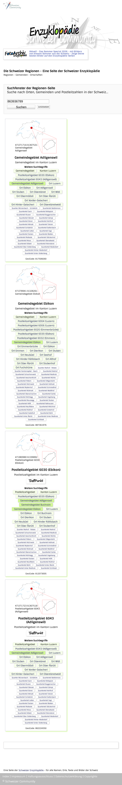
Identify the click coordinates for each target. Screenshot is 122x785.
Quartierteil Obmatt (26, 218)
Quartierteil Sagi (45, 231)
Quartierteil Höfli (25, 403)
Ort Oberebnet (38, 191)
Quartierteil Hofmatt (46, 384)
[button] (21, 107)
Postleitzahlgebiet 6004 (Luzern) (36, 321)
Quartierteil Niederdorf (49, 247)
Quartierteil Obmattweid (45, 240)
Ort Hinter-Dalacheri (22, 204)
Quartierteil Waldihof (46, 390)
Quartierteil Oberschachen (26, 394)
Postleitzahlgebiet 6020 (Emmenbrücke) (36, 329)
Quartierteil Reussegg (26, 400)
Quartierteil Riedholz (49, 374)
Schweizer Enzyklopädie (31, 770)
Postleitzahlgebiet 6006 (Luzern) (36, 325)
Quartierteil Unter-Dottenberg (36, 253)
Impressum (18, 776)
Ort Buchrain (44, 513)
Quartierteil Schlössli (36, 419)
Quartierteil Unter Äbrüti (23, 416)
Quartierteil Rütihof (25, 410)
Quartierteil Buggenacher (46, 215)
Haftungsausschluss (40, 776)
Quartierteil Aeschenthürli (26, 378)
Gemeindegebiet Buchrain (36, 504)
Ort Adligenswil (44, 187)
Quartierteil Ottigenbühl (46, 381)
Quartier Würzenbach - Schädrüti (24, 208)
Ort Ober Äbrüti (47, 196)
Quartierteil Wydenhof (24, 387)
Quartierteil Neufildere (25, 407)
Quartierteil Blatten (46, 234)
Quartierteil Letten (27, 231)
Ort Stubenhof (47, 363)
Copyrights (90, 776)
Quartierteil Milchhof (47, 407)
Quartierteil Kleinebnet (45, 244)
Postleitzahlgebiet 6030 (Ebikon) (36, 175)
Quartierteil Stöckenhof (46, 237)
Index (5, 776)
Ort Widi (55, 191)
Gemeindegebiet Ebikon (27, 342)
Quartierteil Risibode (24, 237)
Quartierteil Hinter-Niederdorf (36, 250)
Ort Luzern (54, 183)
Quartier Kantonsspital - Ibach (26, 371)
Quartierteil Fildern (24, 381)
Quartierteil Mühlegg (25, 397)
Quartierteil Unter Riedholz (48, 416)
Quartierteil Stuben (26, 234)
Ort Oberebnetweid (50, 204)
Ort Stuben (18, 191)
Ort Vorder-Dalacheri (36, 200)
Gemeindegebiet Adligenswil (27, 183)
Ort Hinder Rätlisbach (28, 359)
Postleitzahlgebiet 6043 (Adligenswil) (36, 179)
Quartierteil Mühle (49, 378)
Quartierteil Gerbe (49, 394)
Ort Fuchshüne (24, 367)
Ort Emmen (17, 350)
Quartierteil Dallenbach (47, 228)
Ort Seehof (46, 354)
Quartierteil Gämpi (46, 218)
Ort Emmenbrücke (27, 346)
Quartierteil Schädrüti (24, 228)
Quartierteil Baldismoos (51, 208)
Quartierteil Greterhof (46, 410)
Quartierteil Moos (24, 240)
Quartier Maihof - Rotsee (47, 368)
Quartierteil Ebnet (25, 221)
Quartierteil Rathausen (45, 403)
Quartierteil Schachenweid (25, 374)
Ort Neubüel (27, 354)
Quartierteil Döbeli (24, 244)
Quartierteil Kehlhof (45, 221)
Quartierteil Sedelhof (27, 413)
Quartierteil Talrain (46, 224)
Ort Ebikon (25, 187)
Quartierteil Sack (25, 211)
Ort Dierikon (36, 350)
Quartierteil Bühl (46, 413)
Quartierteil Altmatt (26, 224)
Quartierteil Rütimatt (25, 390)
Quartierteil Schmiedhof (47, 387)
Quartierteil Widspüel (45, 211)
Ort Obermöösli (24, 196)
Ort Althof (50, 359)
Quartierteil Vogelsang (46, 397)
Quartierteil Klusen (24, 215)
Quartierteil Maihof (50, 371)
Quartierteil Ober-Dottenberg (25, 247)
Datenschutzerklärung (68, 776)
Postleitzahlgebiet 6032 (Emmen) (36, 338)
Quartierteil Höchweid (26, 384)
